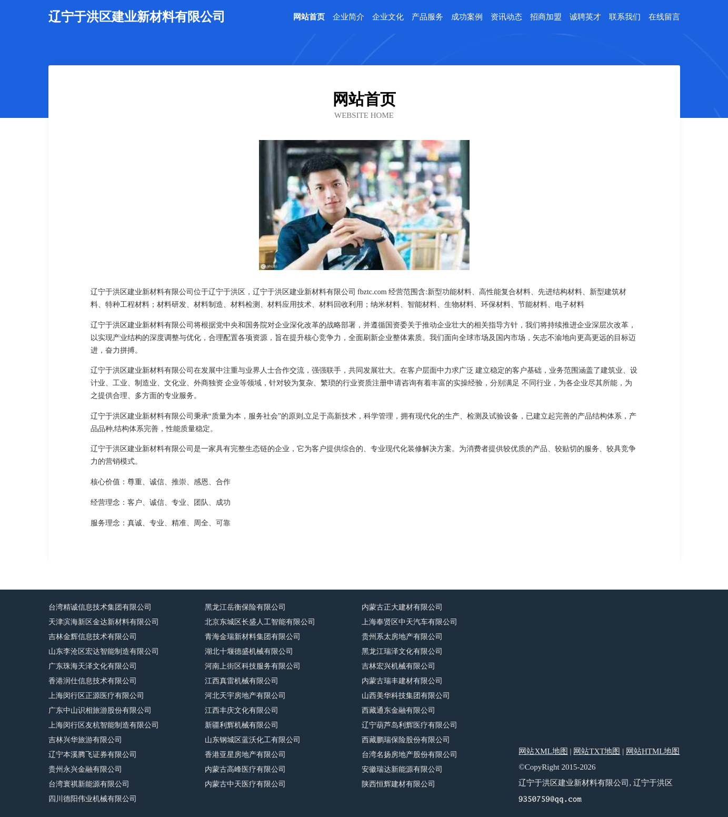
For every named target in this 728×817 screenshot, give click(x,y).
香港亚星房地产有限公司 (245, 755)
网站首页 (309, 17)
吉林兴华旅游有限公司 (85, 740)
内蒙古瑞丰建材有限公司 (402, 681)
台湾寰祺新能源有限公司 (88, 784)
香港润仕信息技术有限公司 (92, 681)
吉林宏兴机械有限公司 (398, 666)
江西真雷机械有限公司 (241, 681)
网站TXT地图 (596, 751)
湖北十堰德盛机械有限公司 (249, 651)
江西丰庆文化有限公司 (241, 710)
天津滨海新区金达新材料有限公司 (103, 622)
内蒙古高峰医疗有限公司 (245, 769)
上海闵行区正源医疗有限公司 (96, 696)
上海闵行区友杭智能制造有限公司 (103, 725)
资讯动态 (506, 17)
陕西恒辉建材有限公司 (398, 784)
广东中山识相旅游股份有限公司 (100, 710)
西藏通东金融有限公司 (398, 710)
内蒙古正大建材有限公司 (402, 607)
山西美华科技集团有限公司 (406, 696)
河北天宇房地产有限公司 (245, 696)
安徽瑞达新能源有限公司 (402, 769)
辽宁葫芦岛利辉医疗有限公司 (409, 725)
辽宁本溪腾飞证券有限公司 (92, 755)
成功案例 (467, 17)
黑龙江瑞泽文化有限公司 (402, 651)
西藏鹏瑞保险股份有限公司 (406, 740)
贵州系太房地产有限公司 (402, 637)
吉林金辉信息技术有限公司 (92, 637)
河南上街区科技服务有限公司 (253, 666)
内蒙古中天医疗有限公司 (245, 784)
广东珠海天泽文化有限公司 (92, 666)
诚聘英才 (585, 17)
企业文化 (388, 17)
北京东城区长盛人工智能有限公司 (260, 622)
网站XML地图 (542, 751)
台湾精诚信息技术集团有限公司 (100, 607)
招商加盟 (546, 17)
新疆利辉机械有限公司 (241, 725)
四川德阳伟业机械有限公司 (92, 799)
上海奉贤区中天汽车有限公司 (409, 622)
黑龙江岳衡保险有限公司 (245, 607)
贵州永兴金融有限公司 (85, 769)
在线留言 (664, 17)
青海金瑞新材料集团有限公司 (253, 637)
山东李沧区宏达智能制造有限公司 (103, 651)
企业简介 (348, 17)
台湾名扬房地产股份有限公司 (409, 755)
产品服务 (427, 17)
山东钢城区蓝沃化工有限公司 (253, 740)
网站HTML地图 (653, 751)
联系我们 (625, 17)
